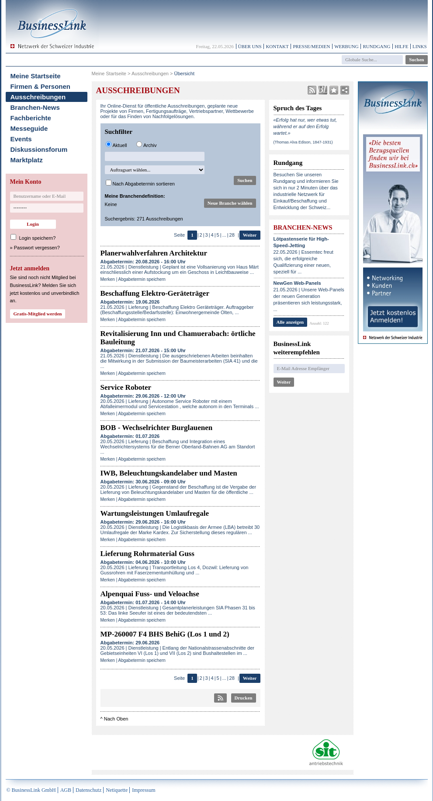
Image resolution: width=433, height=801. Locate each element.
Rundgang (376, 46)
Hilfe (401, 46)
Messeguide (29, 128)
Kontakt (277, 46)
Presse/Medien (311, 46)
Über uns (250, 46)
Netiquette (117, 790)
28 (232, 235)
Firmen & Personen (40, 86)
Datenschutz (88, 790)
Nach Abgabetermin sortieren (144, 183)
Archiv (150, 145)
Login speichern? (37, 238)
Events (21, 139)
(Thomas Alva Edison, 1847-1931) (303, 142)
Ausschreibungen (38, 97)
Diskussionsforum (39, 149)
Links (419, 46)
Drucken (244, 697)
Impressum (143, 790)
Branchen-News (35, 107)
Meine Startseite (35, 76)
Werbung (346, 46)
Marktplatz (26, 160)
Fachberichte (30, 118)
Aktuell (120, 145)
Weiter (250, 235)
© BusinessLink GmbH (31, 790)
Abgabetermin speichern (141, 279)
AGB (65, 790)
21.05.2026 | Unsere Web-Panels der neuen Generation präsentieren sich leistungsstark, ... (309, 296)
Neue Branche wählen (230, 203)
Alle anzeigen (290, 322)
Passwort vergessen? (37, 247)
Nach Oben (116, 718)
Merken (107, 279)
